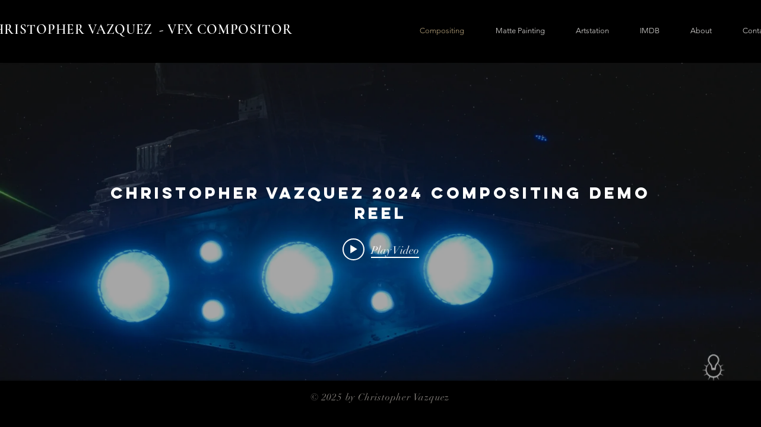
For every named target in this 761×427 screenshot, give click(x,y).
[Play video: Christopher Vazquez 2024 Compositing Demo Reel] (381, 250)
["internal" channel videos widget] (380, 222)
